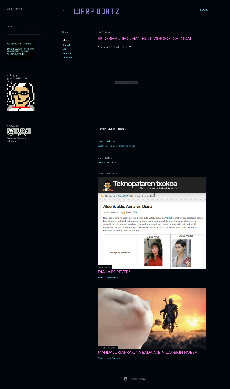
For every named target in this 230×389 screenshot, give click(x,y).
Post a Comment (107, 162)
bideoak (66, 45)
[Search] (204, 10)
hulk (64, 49)
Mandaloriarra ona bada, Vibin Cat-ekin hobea (147, 352)
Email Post (110, 141)
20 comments (111, 277)
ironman (66, 53)
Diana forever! (114, 271)
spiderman (67, 57)
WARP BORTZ (97, 11)
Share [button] (65, 32)
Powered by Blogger (135, 379)
